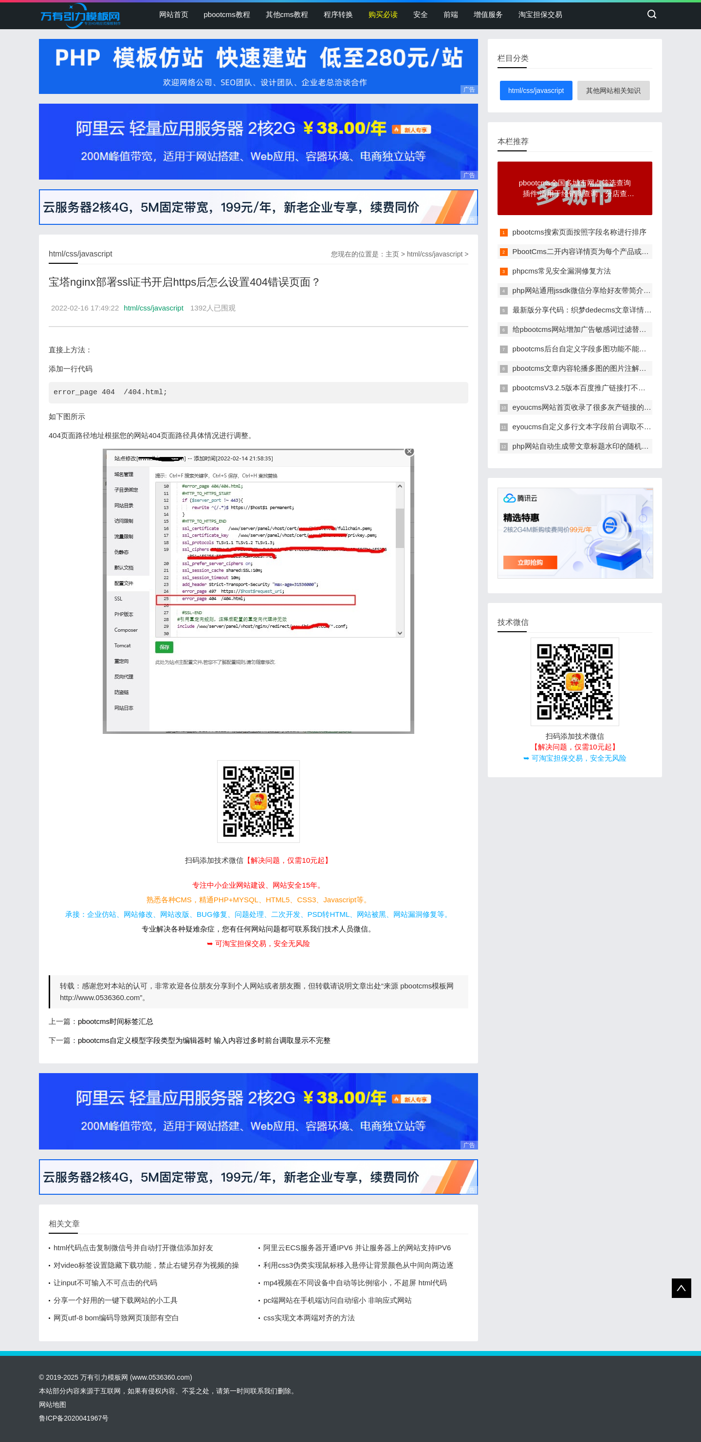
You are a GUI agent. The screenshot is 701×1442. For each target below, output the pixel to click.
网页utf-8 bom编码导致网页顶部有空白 (116, 1318)
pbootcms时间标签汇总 (115, 1021)
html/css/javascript (434, 254)
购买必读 (383, 14)
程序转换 (338, 14)
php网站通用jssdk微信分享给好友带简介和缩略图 (593, 290)
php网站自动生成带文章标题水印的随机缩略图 (588, 446)
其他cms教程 (287, 14)
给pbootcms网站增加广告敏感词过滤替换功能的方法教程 (605, 329)
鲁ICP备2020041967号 (74, 1418)
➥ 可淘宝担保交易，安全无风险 (258, 943)
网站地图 (52, 1404)
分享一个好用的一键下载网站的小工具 (116, 1300)
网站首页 (173, 14)
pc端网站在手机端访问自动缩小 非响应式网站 (337, 1300)
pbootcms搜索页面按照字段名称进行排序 (579, 232)
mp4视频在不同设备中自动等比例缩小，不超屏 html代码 (355, 1282)
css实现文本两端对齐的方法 (309, 1318)
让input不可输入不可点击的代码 (105, 1282)
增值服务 (488, 14)
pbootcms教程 (227, 14)
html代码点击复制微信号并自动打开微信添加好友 (133, 1247)
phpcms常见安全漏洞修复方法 (562, 271)
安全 (420, 14)
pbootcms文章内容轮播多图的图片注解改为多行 (590, 368)
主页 (392, 254)
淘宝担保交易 (540, 14)
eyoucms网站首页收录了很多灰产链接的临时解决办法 (600, 407)
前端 (450, 14)
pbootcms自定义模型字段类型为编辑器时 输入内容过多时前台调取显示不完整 (204, 1040)
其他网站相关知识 (613, 90)
